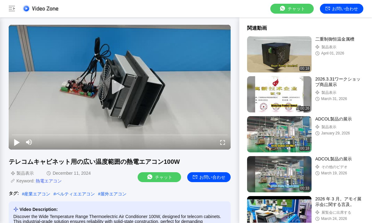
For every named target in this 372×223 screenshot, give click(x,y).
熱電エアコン (49, 180)
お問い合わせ (342, 8)
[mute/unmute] (29, 142)
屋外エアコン (113, 193)
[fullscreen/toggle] (222, 142)
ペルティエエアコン (75, 193)
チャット (292, 8)
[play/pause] (17, 142)
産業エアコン (37, 193)
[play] (119, 87)
